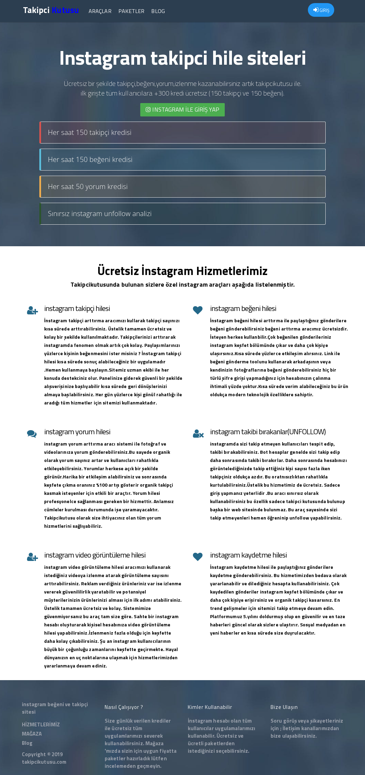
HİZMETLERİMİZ (41, 724)
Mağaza (154, 743)
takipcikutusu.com (44, 762)
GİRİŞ (321, 10)
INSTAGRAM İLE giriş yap (182, 109)
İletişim (291, 728)
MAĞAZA (32, 734)
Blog (158, 11)
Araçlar (100, 11)
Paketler (131, 11)
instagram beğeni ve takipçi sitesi (55, 708)
